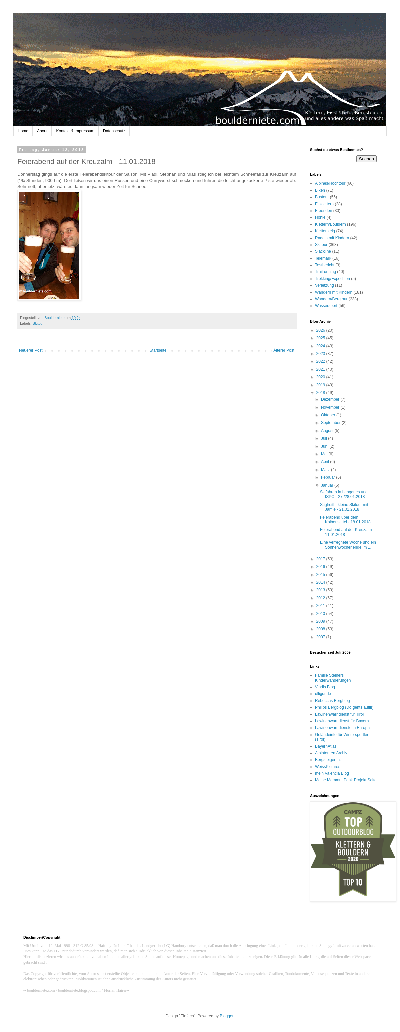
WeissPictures (327, 766)
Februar (328, 477)
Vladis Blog (325, 687)
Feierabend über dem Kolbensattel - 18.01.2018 (345, 519)
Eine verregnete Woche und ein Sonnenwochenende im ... (348, 544)
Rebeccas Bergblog (332, 700)
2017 (321, 559)
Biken (320, 190)
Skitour (38, 323)
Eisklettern (324, 204)
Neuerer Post (31, 350)
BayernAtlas (326, 746)
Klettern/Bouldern (330, 224)
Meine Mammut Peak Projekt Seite (346, 780)
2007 (321, 637)
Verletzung (324, 285)
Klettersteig (325, 231)
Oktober (328, 415)
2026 (321, 330)
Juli (324, 438)
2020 (321, 377)
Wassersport (326, 305)
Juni (325, 446)
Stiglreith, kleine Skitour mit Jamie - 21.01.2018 (344, 507)
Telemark (323, 258)
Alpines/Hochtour (330, 183)
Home (23, 131)
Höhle (320, 217)
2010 (321, 613)
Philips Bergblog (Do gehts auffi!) (344, 707)
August (328, 430)
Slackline (323, 251)
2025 (321, 338)
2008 (321, 629)
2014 (321, 582)
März (326, 469)
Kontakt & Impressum (75, 131)
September (331, 422)
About (42, 131)
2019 (321, 385)
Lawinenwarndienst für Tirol (339, 714)
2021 (321, 369)
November (331, 407)
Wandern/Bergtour (331, 299)
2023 (321, 353)
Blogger (226, 1016)
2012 (321, 598)
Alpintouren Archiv (331, 753)
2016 (321, 566)
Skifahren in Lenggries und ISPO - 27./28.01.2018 (344, 494)
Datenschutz (114, 131)
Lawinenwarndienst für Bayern (342, 721)
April (325, 461)
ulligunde (323, 693)
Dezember (331, 399)
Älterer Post (283, 350)
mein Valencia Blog (332, 773)
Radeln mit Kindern (332, 238)
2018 (321, 392)
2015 (321, 574)
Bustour (322, 197)
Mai (325, 454)
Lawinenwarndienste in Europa (342, 727)
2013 (321, 590)
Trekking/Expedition (332, 278)
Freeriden (323, 210)
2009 (321, 621)
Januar (327, 485)
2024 (321, 346)
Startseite (158, 350)
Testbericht (324, 265)
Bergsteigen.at (328, 759)
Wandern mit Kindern (333, 292)
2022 (321, 361)
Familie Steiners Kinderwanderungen (333, 677)
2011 (321, 605)
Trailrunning (325, 271)
